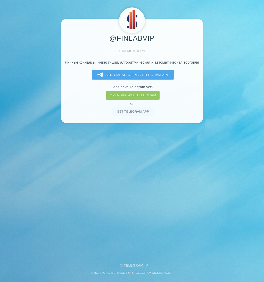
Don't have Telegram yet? (132, 87)
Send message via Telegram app (132, 75)
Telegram (133, 265)
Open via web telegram (133, 95)
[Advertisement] (132, 190)
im (146, 265)
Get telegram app (133, 111)
